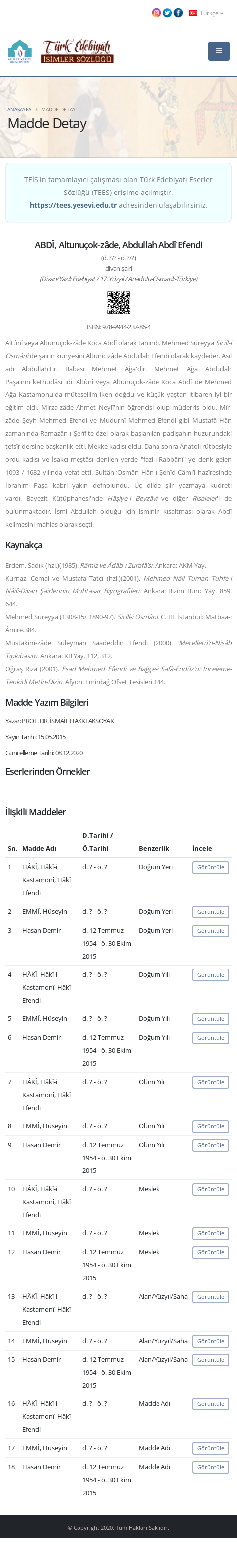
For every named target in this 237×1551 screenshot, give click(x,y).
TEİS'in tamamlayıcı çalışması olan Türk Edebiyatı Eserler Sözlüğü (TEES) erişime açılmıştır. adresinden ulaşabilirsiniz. (118, 192)
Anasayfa (19, 109)
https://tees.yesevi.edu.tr (73, 205)
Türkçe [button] (206, 13)
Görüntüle (210, 867)
